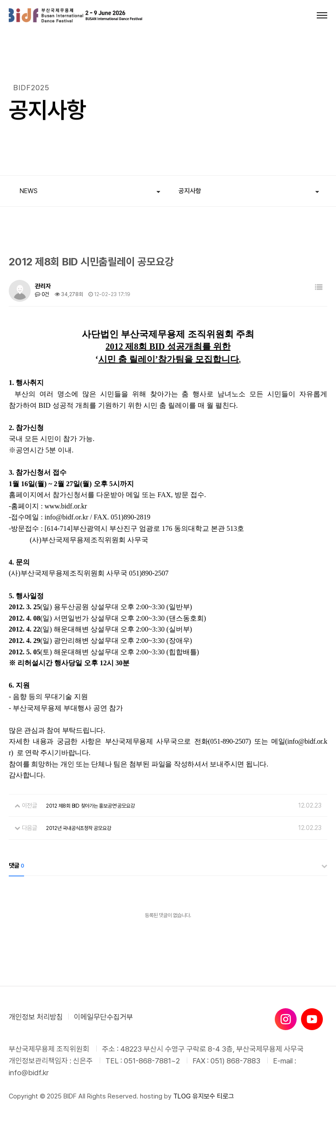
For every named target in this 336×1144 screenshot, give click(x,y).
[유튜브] (312, 1019)
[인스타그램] (286, 1019)
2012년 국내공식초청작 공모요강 (78, 828)
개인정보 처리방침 (36, 1017)
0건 (42, 294)
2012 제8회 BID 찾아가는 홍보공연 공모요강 (90, 806)
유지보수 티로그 (213, 1096)
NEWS (29, 191)
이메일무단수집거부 (103, 1017)
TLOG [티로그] (182, 1096)
